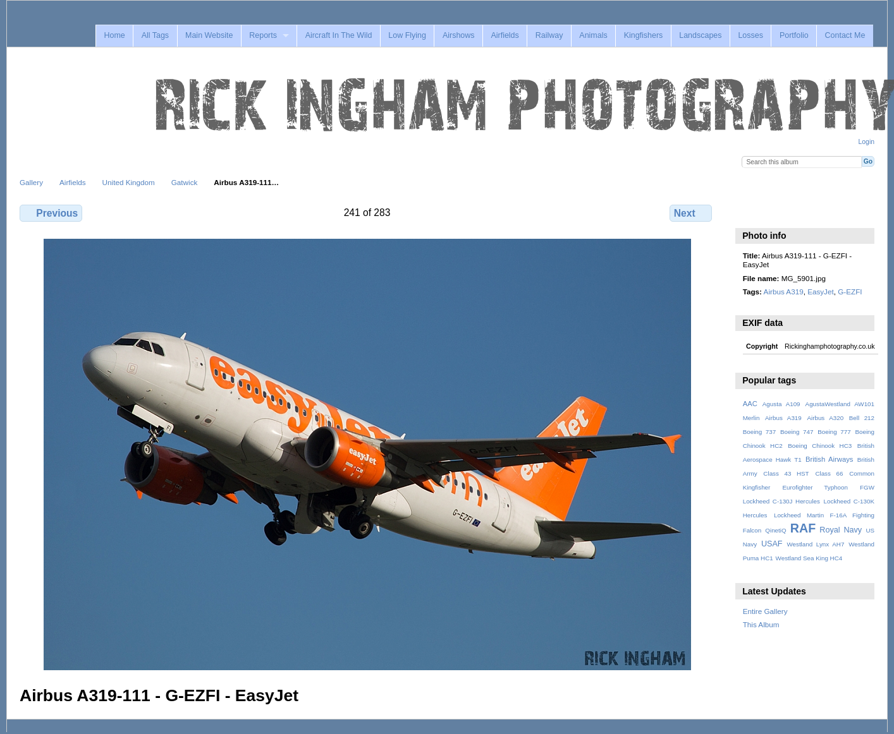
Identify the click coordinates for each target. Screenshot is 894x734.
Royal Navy (840, 530)
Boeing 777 (834, 431)
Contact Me (845, 35)
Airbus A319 (784, 291)
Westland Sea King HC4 (809, 558)
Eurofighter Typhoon (814, 487)
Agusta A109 (781, 403)
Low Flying (407, 35)
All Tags (155, 35)
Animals (593, 35)
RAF (803, 528)
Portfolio (794, 35)
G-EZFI (850, 291)
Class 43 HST (786, 473)
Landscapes (700, 35)
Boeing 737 (759, 431)
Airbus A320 (825, 417)
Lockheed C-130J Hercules (781, 501)
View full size (749, 211)
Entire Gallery (765, 611)
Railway (549, 35)
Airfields (504, 35)
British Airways (829, 459)
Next (690, 213)
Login (866, 141)
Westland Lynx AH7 (815, 544)
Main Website (209, 35)
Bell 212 (861, 417)
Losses (750, 35)
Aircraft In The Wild (338, 35)
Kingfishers (643, 35)
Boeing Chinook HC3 (820, 445)
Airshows (459, 35)
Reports (263, 35)
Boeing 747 (797, 431)
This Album (761, 624)
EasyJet (820, 291)
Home (114, 35)
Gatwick (184, 182)
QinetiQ (775, 530)
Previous (51, 213)
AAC (750, 403)
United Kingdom (128, 182)
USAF (772, 543)
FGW (867, 487)
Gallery (31, 182)
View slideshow (776, 211)
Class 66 (829, 473)
